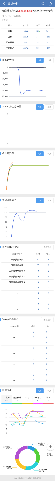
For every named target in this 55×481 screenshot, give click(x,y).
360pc (27, 399)
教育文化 (6, 16)
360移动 (38, 399)
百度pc (6, 399)
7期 (39, 60)
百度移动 (17, 399)
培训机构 (17, 16)
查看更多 (47, 247)
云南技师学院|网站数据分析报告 (27, 10)
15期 (49, 60)
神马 (48, 399)
